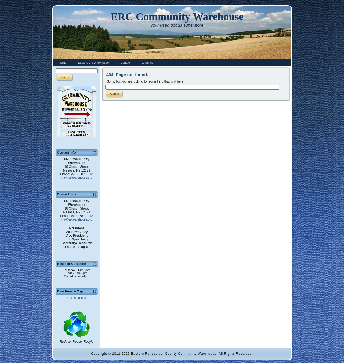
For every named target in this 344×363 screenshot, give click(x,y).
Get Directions (76, 297)
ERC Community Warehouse (177, 17)
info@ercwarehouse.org (76, 177)
